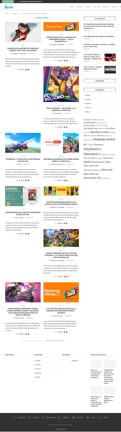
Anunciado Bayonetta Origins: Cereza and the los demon (23, 50)
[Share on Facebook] (19, 70)
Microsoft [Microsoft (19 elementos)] (87, 136)
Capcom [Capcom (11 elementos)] (104, 123)
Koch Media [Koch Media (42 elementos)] (110, 129)
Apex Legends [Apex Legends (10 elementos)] (101, 120)
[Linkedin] (63, 418)
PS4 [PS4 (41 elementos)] (85, 159)
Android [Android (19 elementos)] (94, 120)
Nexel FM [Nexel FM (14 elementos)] (93, 136)
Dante (20, 165)
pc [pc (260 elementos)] (85, 145)
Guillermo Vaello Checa (58, 165)
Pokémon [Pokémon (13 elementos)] (112, 155)
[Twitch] (103, 418)
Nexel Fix (115, 7)
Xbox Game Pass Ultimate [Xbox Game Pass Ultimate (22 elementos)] (92, 171)
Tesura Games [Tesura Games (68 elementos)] (98, 163)
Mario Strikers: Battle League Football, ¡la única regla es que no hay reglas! (61, 256)
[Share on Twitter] (21, 70)
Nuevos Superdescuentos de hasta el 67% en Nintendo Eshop (61, 204)
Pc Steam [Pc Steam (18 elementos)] (90, 145)
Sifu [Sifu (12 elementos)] (97, 159)
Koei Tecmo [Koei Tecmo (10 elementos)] (86, 133)
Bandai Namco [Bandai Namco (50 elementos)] (90, 123)
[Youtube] (77, 418)
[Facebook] (19, 418)
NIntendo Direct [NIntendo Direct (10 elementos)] (108, 136)
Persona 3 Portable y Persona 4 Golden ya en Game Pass (99, 46)
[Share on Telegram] (26, 70)
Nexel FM (106, 7)
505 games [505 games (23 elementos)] (87, 120)
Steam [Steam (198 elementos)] (87, 162)
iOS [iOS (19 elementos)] (104, 129)
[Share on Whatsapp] (23, 70)
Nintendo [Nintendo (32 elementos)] (100, 136)
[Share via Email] (28, 70)
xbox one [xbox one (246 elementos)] (106, 170)
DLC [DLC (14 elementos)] (97, 126)
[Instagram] (48, 418)
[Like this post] (17, 70)
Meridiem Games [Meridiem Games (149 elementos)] (99, 132)
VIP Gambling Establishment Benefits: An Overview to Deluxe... (40, 1)
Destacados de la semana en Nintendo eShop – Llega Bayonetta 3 (61, 40)
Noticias (79, 7)
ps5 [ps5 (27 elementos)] (88, 159)
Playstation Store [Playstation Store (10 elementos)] (105, 155)
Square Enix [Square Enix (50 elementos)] (108, 159)
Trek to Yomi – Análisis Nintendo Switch (93, 69)
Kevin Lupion (19, 218)
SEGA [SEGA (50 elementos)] (93, 159)
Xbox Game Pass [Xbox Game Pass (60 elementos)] (91, 166)
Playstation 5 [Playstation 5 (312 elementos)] (92, 154)
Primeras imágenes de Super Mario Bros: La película (61, 161)
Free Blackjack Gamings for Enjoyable (99, 37)
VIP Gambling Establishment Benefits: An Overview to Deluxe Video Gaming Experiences (99, 27)
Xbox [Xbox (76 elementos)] (108, 163)
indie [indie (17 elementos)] (100, 129)
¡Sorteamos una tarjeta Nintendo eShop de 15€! (22, 214)
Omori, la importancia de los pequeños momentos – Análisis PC (96, 374)
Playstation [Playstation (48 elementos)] (98, 145)
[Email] (90, 418)
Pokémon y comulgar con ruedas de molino (23, 161)
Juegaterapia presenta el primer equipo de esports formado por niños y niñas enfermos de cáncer (109, 377)
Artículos (96, 7)
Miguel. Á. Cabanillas (19, 54)
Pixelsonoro (58, 114)
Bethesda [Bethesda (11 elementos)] (99, 123)
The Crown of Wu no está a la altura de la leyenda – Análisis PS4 (93, 57)
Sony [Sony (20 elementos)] (100, 159)
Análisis (87, 7)
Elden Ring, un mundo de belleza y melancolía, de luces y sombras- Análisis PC (96, 401)
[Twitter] (33, 418)
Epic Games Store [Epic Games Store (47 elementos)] (91, 129)
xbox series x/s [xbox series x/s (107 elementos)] (91, 174)
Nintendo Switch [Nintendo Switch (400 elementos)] (104, 140)
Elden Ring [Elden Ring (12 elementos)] (104, 126)
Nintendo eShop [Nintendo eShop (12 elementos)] (88, 140)
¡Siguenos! (74, 361)
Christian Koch (19, 319)
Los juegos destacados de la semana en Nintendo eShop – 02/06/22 (61, 311)
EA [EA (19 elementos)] (100, 126)
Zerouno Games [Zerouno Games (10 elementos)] (105, 179)
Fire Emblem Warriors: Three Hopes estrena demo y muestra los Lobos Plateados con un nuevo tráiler (23, 312)
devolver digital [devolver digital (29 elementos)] (89, 126)
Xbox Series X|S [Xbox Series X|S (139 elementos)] (92, 178)
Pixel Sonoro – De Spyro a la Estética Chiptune (61, 110)
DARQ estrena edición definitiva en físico (109, 400)
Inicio (72, 7)
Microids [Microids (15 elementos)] (112, 133)
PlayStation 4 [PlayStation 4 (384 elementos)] (92, 150)
